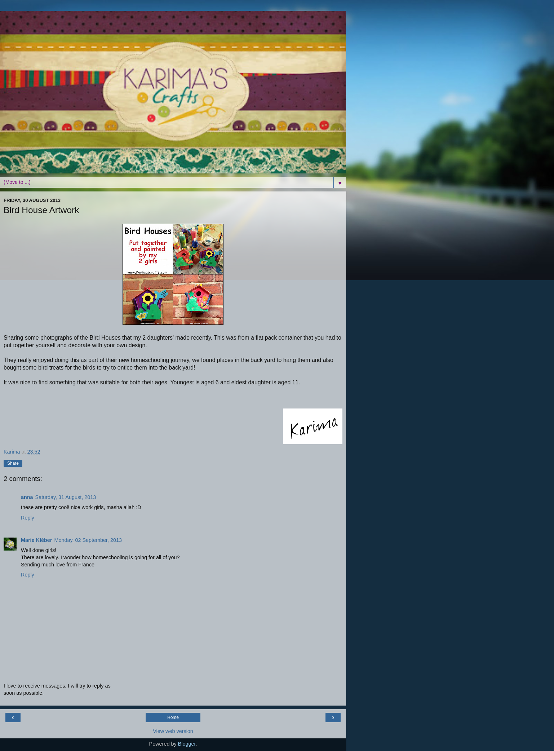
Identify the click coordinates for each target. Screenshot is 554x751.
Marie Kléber (36, 540)
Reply (27, 518)
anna (27, 497)
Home (173, 717)
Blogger (187, 744)
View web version (173, 731)
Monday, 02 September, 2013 (88, 540)
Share (13, 463)
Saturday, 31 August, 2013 (65, 497)
